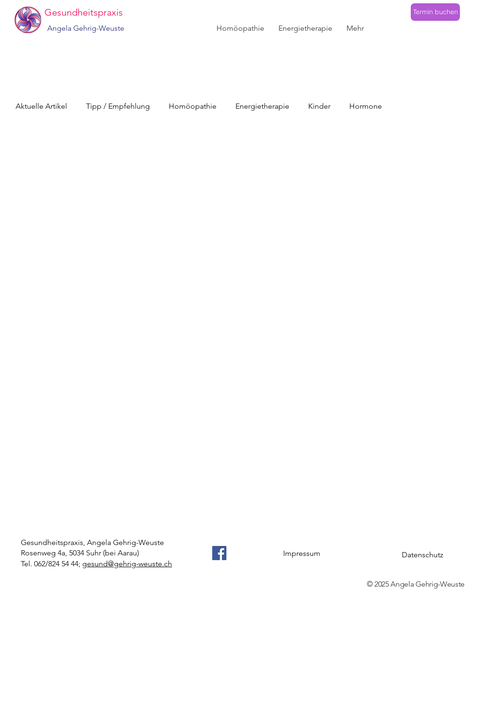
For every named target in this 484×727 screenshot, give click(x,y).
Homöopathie (192, 106)
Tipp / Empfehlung (118, 106)
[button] (240, 28)
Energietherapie (262, 106)
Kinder (319, 106)
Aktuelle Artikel (41, 106)
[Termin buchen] (435, 12)
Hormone (365, 106)
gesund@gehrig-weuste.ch (127, 563)
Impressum (301, 553)
